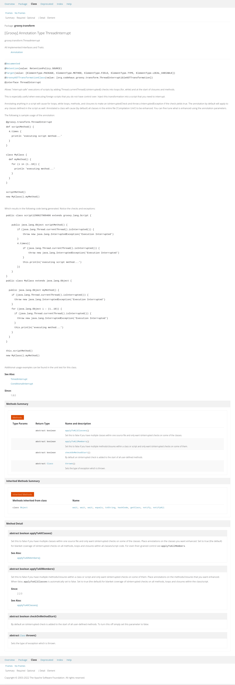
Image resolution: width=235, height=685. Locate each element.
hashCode (123, 507)
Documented (13, 63)
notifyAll (158, 507)
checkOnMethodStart (76, 452)
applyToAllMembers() (28, 557)
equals (99, 507)
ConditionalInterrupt (22, 383)
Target (10, 73)
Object (24, 507)
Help (69, 3)
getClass (135, 507)
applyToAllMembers (76, 441)
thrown (69, 463)
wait (75, 507)
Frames (9, 13)
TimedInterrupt (19, 379)
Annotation (17, 52)
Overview (10, 3)
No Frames (20, 13)
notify (146, 507)
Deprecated (46, 3)
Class (50, 463)
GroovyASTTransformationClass (25, 77)
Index (60, 3)
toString (110, 507)
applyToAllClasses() (27, 604)
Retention (12, 68)
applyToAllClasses (76, 430)
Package (22, 3)
